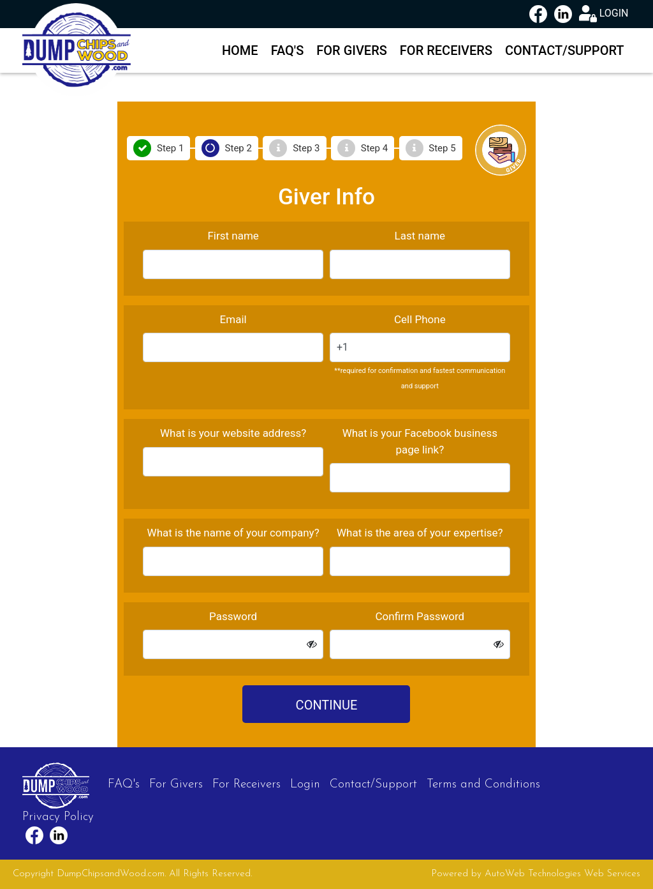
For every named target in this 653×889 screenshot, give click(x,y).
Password (233, 616)
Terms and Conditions (483, 785)
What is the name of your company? (233, 532)
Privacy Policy (58, 817)
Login (305, 785)
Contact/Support (564, 50)
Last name (420, 235)
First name (232, 235)
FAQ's (287, 50)
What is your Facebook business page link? (419, 441)
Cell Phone (420, 319)
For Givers (351, 50)
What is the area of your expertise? (420, 532)
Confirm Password (420, 616)
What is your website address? (233, 433)
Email (233, 319)
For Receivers (446, 50)
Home (240, 50)
